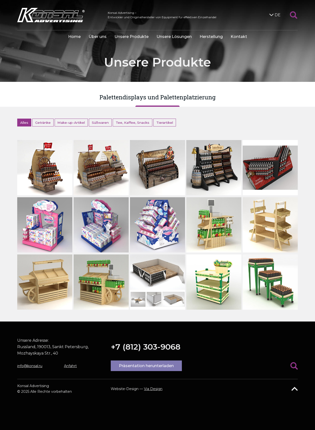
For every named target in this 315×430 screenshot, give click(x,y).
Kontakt (239, 36)
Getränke (43, 123)
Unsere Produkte (131, 36)
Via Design (153, 389)
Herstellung (211, 36)
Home (74, 36)
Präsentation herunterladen (146, 365)
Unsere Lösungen (174, 36)
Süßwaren (100, 123)
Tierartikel (164, 123)
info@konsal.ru (29, 366)
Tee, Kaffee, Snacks (132, 123)
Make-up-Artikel (71, 123)
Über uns (98, 36)
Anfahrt (70, 366)
